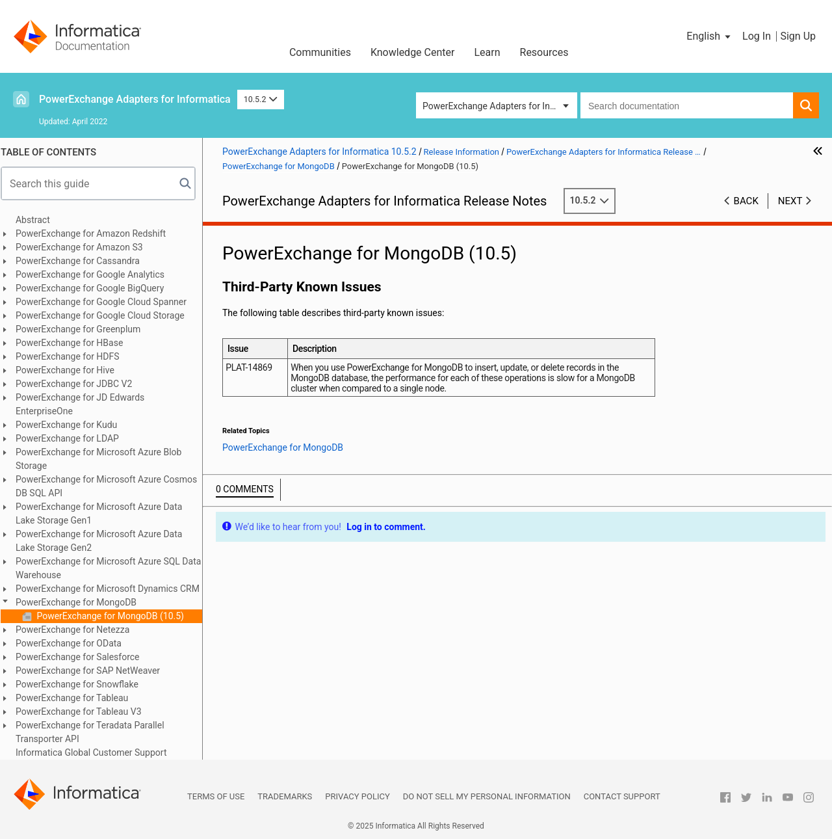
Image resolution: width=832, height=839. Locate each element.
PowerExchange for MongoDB (81, 602)
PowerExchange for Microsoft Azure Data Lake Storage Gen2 (104, 541)
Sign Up (798, 36)
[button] (709, 36)
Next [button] (790, 201)
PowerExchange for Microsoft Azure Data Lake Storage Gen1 (104, 513)
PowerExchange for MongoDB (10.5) (115, 616)
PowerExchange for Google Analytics (95, 274)
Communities (320, 52)
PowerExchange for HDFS (73, 356)
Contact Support (622, 796)
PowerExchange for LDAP (73, 438)
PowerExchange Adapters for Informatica (135, 99)
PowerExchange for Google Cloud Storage (105, 315)
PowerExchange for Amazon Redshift (96, 233)
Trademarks (284, 796)
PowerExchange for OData (74, 643)
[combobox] (686, 105)
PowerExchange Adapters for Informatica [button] (499, 106)
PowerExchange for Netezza (78, 629)
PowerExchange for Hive (70, 370)
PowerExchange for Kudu (72, 425)
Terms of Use (215, 796)
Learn (487, 52)
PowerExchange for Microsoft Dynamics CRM (113, 588)
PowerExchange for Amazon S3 (85, 247)
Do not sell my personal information (487, 796)
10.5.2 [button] (261, 99)
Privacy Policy (357, 796)
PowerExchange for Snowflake (82, 684)
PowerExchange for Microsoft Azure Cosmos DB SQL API (112, 486)
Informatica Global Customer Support (97, 752)
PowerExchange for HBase (75, 343)
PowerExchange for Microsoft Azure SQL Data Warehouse (114, 568)
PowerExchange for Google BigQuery (95, 288)
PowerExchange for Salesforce (83, 657)
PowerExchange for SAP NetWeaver (93, 670)
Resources (544, 52)
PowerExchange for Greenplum (83, 329)
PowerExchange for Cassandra (83, 261)
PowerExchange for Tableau (77, 698)
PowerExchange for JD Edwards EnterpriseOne (85, 404)
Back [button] (746, 201)
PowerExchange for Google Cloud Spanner (106, 302)
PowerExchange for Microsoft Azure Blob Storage (104, 459)
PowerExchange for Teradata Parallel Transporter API (95, 732)
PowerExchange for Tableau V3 (84, 711)
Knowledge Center (412, 52)
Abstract (38, 220)
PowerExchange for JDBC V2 (79, 384)
